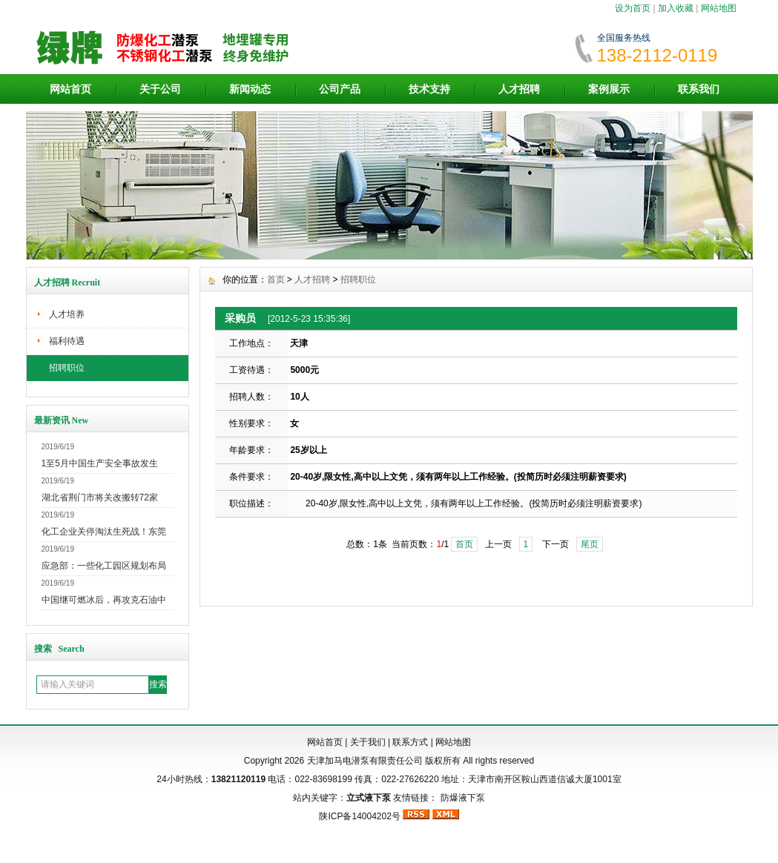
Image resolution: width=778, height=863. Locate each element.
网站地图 (718, 8)
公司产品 (339, 89)
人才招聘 (519, 89)
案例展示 (609, 89)
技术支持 (429, 89)
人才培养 (67, 314)
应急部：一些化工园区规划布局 (104, 566)
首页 (276, 279)
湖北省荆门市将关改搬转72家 (100, 497)
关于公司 (160, 89)
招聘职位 (67, 368)
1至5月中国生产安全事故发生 (100, 463)
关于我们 (368, 742)
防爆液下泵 (463, 798)
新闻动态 (250, 89)
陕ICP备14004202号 (359, 816)
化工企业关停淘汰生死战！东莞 (104, 531)
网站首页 (70, 89)
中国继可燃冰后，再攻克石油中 (104, 600)
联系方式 (410, 742)
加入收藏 (675, 8)
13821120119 (238, 779)
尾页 (590, 544)
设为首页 (632, 8)
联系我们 (698, 89)
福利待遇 (67, 341)
